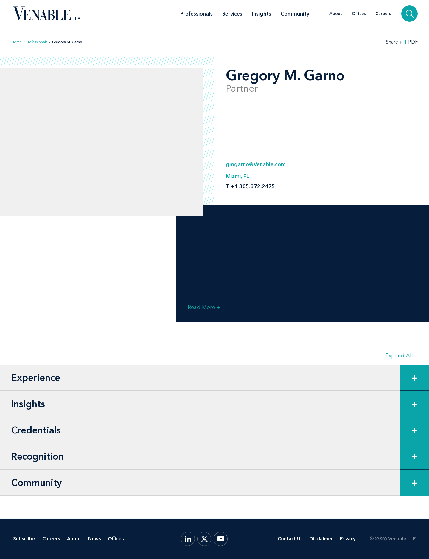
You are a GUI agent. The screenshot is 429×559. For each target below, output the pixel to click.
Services (232, 13)
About (335, 14)
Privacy (347, 538)
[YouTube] (221, 539)
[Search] (409, 13)
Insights (261, 13)
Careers (383, 14)
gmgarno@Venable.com (256, 164)
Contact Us (290, 538)
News (94, 538)
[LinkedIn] (188, 539)
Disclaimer (321, 538)
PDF (413, 42)
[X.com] (204, 539)
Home (16, 42)
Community (295, 13)
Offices (359, 14)
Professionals (196, 13)
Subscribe (24, 538)
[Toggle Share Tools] (394, 41)
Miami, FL (237, 176)
